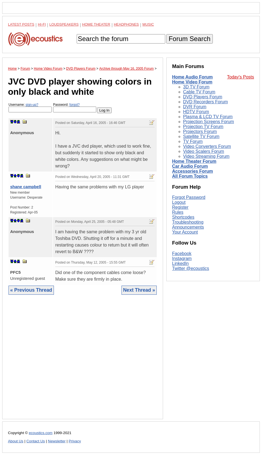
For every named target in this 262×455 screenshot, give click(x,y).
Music (148, 24)
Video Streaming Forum (206, 156)
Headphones (126, 24)
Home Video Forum (192, 82)
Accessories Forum (192, 171)
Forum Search (189, 38)
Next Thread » (139, 290)
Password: (74, 107)
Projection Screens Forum (208, 121)
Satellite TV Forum (201, 136)
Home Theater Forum (194, 161)
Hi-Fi (42, 24)
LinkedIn (180, 263)
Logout (179, 202)
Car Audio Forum (190, 166)
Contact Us (35, 441)
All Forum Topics (190, 176)
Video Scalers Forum (203, 151)
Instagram (182, 258)
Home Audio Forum (192, 77)
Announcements (188, 227)
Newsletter (56, 441)
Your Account (185, 232)
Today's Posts (240, 77)
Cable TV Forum (199, 92)
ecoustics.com (41, 433)
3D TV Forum (196, 87)
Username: (30, 107)
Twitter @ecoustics (190, 268)
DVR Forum (194, 106)
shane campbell (25, 186)
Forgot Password (188, 197)
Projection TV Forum (203, 126)
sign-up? (32, 105)
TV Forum (193, 141)
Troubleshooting (187, 222)
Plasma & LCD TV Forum (208, 116)
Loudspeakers (64, 24)
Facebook (181, 253)
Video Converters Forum (207, 146)
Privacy (75, 441)
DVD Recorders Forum (205, 101)
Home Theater (96, 24)
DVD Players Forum (202, 96)
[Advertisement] (82, 361)
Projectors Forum (200, 131)
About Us (15, 441)
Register (180, 207)
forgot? (74, 105)
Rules (177, 212)
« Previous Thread (31, 290)
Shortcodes (183, 217)
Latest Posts (21, 24)
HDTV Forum (196, 111)
